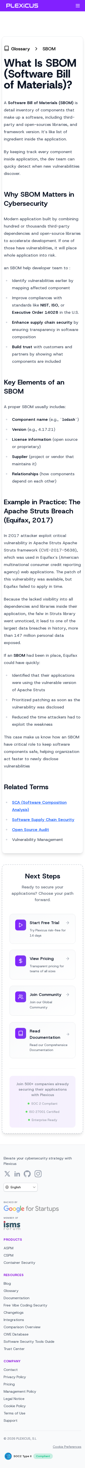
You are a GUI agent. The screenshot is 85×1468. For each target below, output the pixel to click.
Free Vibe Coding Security (25, 1305)
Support (10, 1420)
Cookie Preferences (67, 1447)
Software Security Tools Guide (29, 1341)
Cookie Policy (15, 1406)
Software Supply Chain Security (43, 819)
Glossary (11, 1290)
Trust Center (14, 1348)
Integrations (14, 1319)
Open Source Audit (30, 829)
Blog (7, 1283)
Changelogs (14, 1312)
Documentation (16, 1298)
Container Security (19, 1262)
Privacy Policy (15, 1377)
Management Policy (20, 1391)
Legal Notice (14, 1398)
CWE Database (16, 1334)
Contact (11, 1369)
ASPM (8, 1248)
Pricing (9, 1384)
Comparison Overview (22, 1327)
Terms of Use (14, 1413)
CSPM (8, 1255)
